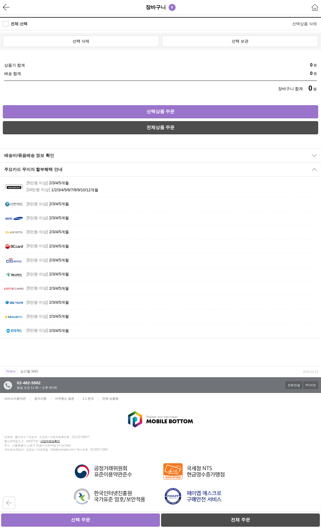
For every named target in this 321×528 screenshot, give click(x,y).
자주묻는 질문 (64, 398)
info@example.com (62, 449)
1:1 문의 (88, 398)
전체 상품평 (110, 398)
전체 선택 (19, 24)
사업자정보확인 (50, 441)
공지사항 (40, 398)
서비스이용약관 (15, 398)
